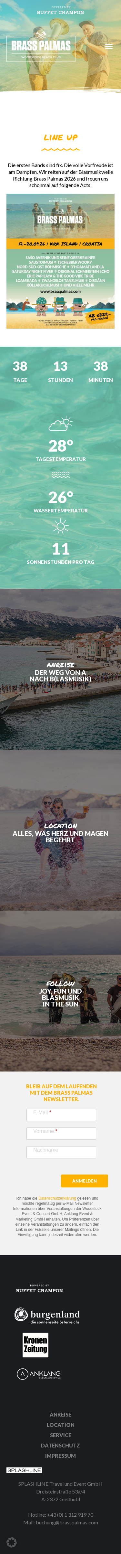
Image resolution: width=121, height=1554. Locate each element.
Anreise (60, 1414)
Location (61, 1425)
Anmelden (84, 1181)
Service (60, 1435)
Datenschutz (60, 1445)
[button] (11, 1542)
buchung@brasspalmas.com (67, 1522)
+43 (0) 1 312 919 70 (70, 1515)
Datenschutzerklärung (57, 1198)
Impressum (60, 1456)
